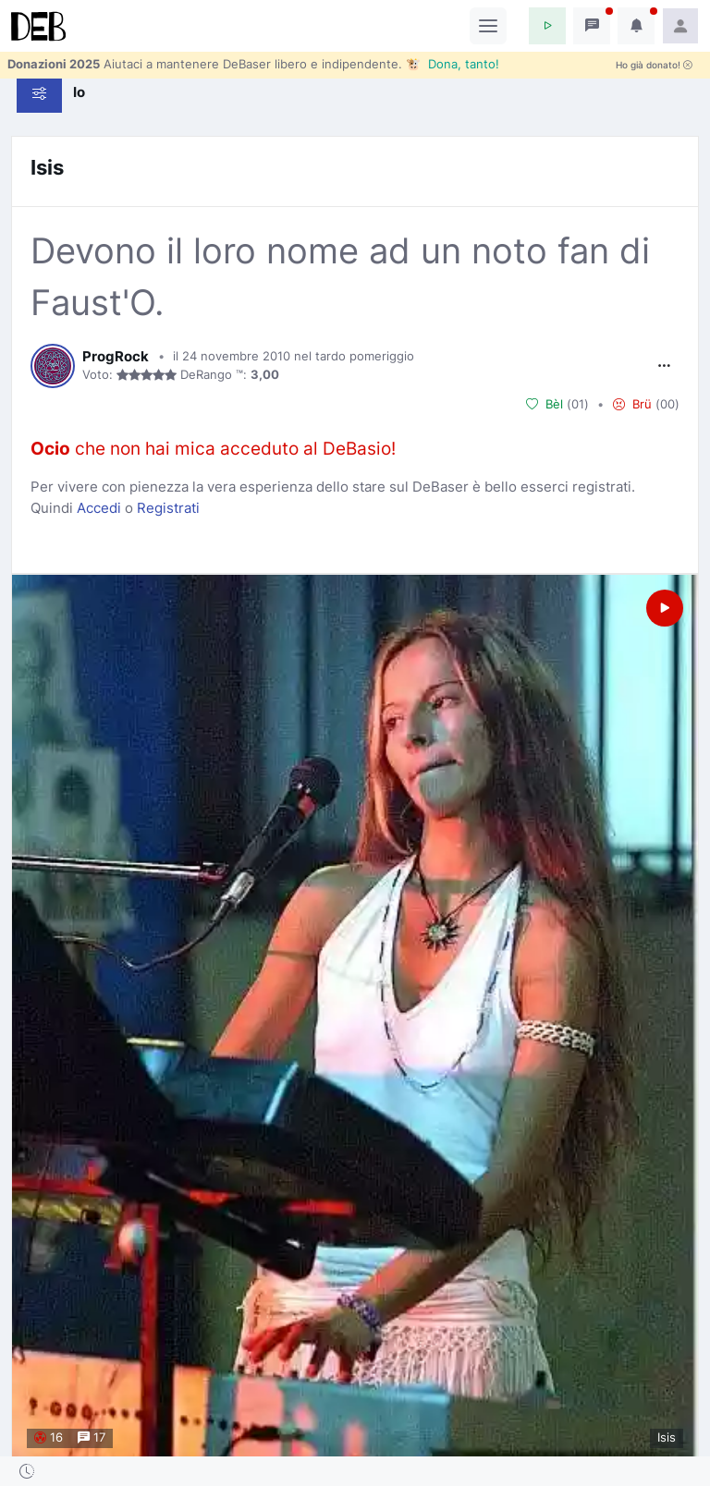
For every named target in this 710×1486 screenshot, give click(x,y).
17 (91, 1438)
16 (48, 1438)
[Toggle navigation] (488, 25)
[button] (547, 25)
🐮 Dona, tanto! (452, 63)
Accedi (99, 508)
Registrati (168, 508)
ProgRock (115, 356)
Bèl (544, 404)
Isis (47, 167)
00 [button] (667, 403)
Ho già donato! (654, 65)
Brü (632, 404)
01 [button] (577, 403)
